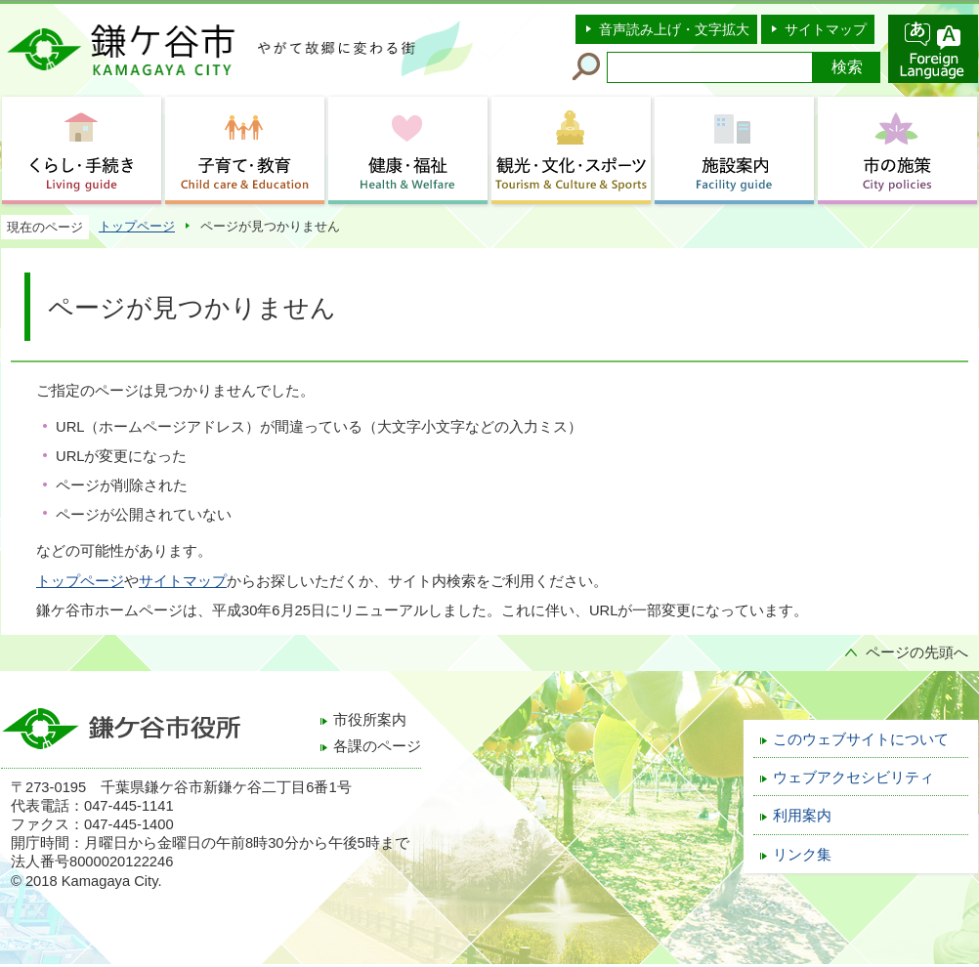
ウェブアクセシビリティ (853, 777)
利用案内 (802, 815)
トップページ (137, 226)
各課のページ (377, 746)
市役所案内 (369, 720)
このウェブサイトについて (861, 739)
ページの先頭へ (917, 652)
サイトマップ (826, 29)
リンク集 (802, 854)
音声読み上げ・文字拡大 (674, 29)
